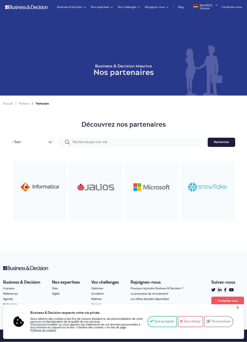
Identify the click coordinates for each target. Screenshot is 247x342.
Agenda (8, 299)
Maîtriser (96, 299)
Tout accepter (162, 321)
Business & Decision (69, 7)
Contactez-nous (232, 7)
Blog (180, 7)
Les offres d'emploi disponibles (150, 299)
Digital (55, 293)
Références (10, 293)
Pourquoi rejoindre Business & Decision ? (157, 288)
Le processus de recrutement (149, 293)
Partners (24, 103)
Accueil (8, 103)
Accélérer (97, 293)
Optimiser (97, 288)
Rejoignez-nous (155, 7)
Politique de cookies (43, 330)
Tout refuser (190, 321)
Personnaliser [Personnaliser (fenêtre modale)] (220, 321)
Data (55, 288)
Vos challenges (127, 7)
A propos (8, 288)
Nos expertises (100, 7)
